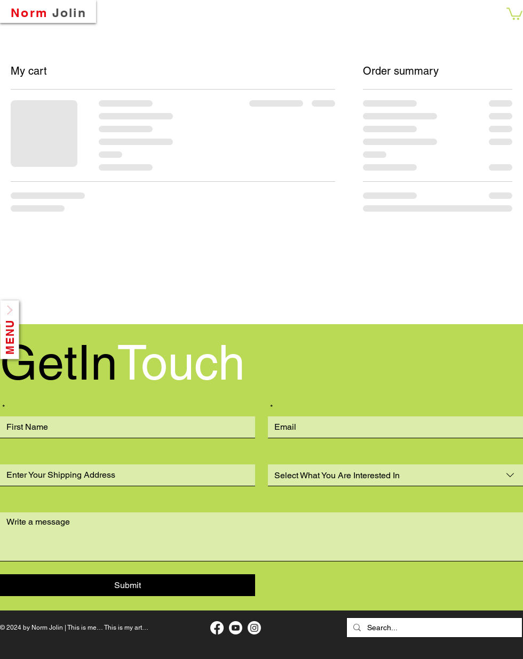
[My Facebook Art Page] (217, 627)
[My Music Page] (235, 627)
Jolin (69, 12)
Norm (29, 12)
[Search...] (433, 627)
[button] (514, 13)
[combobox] (395, 475)
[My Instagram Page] (254, 627)
